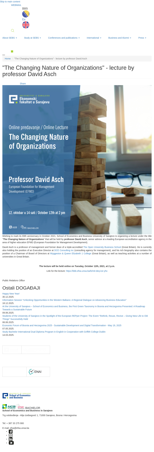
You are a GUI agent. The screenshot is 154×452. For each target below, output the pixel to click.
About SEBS (9, 38)
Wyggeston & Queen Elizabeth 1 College (70, 253)
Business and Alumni (119, 38)
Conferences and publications (64, 38)
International (94, 38)
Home (8, 58)
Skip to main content (10, 1)
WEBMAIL (16, 5)
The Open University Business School (102, 247)
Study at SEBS (32, 38)
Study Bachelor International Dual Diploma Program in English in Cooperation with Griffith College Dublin (54, 332)
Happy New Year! (11, 293)
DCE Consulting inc (64, 250)
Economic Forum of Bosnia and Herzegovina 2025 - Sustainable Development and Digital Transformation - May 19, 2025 (61, 325)
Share (23, 83)
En (25, 23)
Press (142, 38)
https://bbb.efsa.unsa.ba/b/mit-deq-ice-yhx (86, 271)
